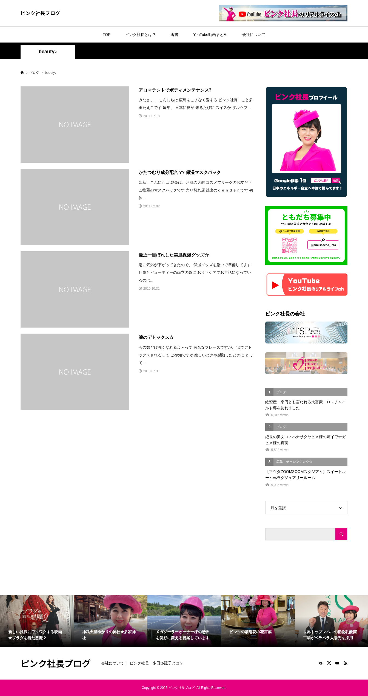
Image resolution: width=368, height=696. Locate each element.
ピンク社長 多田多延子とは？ (156, 663)
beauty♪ (48, 51)
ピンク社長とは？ (140, 34)
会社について (253, 34)
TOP (107, 34)
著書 (174, 34)
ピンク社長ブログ (40, 12)
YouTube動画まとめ (210, 34)
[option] (37, 621)
